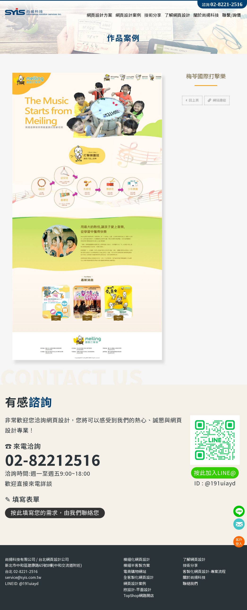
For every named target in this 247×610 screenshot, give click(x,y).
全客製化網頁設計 (139, 577)
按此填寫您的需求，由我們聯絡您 (55, 512)
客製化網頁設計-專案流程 (204, 571)
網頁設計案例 (128, 15)
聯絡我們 (190, 583)
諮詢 (222, 4)
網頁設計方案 (99, 15)
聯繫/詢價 (231, 15)
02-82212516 (52, 460)
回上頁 (192, 100)
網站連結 (217, 100)
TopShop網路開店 (139, 595)
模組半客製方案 (137, 565)
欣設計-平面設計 (137, 589)
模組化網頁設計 (137, 559)
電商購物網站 (135, 571)
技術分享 (152, 15)
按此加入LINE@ (215, 473)
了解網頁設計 (177, 15)
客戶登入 (239, 542)
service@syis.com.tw (23, 577)
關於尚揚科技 (206, 15)
